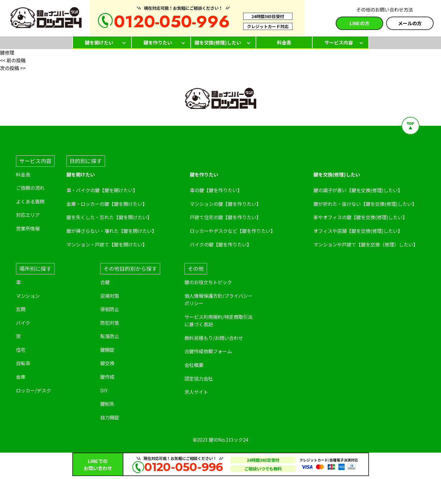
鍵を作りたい (158, 42)
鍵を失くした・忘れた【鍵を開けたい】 (109, 217)
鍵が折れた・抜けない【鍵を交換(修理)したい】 (365, 203)
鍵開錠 (107, 349)
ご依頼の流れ (30, 187)
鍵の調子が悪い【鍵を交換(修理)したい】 (357, 190)
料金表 (284, 42)
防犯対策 (109, 322)
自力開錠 (109, 417)
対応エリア (28, 214)
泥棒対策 (109, 295)
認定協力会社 (198, 378)
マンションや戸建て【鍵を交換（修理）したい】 (365, 244)
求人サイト (196, 391)
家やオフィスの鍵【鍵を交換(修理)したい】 (360, 217)
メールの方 (410, 23)
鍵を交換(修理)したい (218, 42)
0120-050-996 (172, 21)
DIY (104, 390)
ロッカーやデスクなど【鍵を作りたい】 (232, 230)
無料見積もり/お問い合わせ (213, 337)
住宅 (21, 349)
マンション (28, 295)
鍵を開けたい (99, 42)
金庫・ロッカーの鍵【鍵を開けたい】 (106, 203)
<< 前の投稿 (13, 60)
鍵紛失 (107, 403)
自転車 (23, 363)
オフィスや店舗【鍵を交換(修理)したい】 (357, 230)
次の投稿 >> (13, 67)
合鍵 (105, 282)
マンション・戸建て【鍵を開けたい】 (106, 244)
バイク (23, 322)
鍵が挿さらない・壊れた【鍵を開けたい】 (111, 230)
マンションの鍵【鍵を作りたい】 (225, 203)
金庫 (21, 376)
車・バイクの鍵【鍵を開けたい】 (102, 190)
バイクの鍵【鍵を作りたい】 (220, 244)
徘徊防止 (109, 309)
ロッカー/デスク (33, 390)
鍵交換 (107, 363)
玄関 (21, 309)
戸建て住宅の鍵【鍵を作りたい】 (225, 217)
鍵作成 (107, 376)
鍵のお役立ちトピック (208, 282)
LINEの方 (360, 23)
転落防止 (109, 336)
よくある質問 (30, 201)
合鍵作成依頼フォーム (208, 351)
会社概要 (193, 364)
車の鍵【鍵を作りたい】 (216, 190)
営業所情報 (28, 228)
